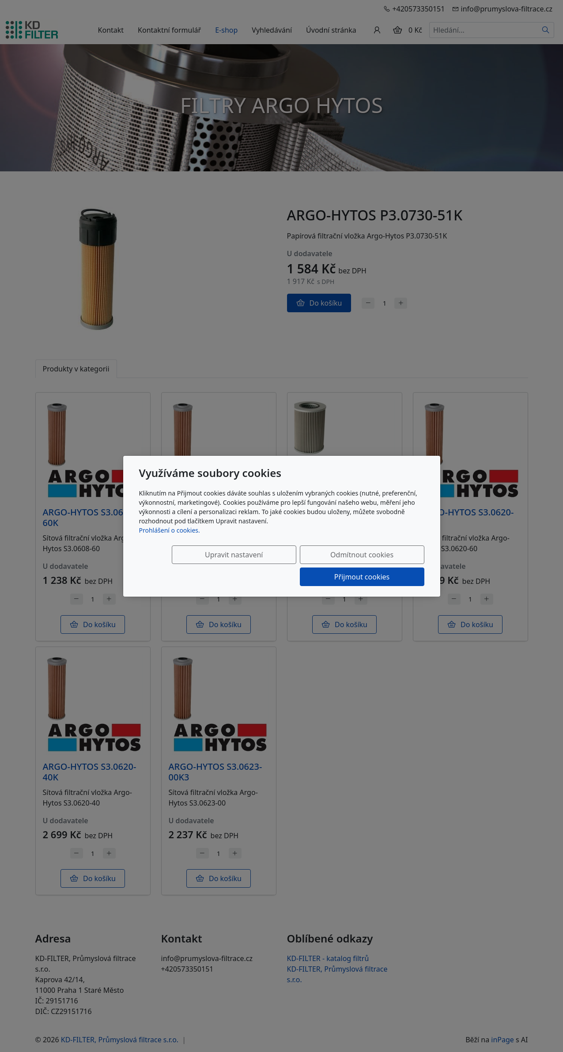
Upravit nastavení (205, 566)
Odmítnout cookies (293, 566)
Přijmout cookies (381, 566)
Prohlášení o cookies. (169, 541)
